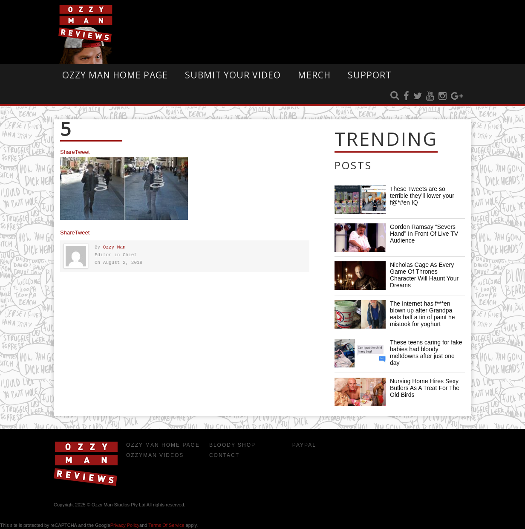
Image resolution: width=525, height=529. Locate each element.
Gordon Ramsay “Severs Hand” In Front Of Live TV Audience (424, 233)
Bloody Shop (232, 445)
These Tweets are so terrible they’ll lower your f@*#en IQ (422, 195)
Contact (224, 455)
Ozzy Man (114, 247)
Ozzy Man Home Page (115, 75)
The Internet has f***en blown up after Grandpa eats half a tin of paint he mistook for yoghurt (422, 313)
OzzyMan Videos (155, 455)
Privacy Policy (124, 525)
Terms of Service (166, 525)
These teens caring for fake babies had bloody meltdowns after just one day (426, 352)
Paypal (304, 445)
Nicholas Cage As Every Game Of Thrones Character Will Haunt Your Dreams (424, 275)
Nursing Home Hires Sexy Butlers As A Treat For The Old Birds (424, 388)
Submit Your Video (233, 75)
